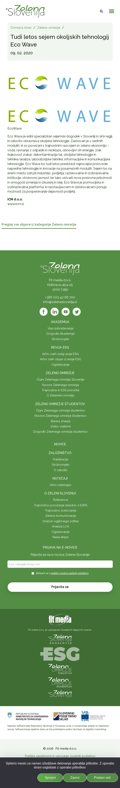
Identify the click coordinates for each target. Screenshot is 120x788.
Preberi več (102, 777)
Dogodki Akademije (61, 333)
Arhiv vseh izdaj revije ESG (60, 354)
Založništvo (60, 453)
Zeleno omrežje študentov (60, 404)
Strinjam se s (62, 573)
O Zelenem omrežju (60, 395)
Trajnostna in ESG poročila (60, 390)
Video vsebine (60, 426)
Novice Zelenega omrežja (60, 385)
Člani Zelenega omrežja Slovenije (60, 379)
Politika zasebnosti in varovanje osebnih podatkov (60, 756)
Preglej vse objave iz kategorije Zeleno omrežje (39, 224)
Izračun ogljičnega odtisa (60, 521)
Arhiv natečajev (60, 485)
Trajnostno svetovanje (60, 510)
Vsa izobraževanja (60, 328)
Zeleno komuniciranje (60, 516)
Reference (60, 500)
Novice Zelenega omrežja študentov (60, 416)
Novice (60, 444)
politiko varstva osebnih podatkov (70, 573)
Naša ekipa (60, 537)
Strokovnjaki (60, 339)
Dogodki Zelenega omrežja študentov (60, 431)
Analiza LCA (60, 526)
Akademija (60, 322)
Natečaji (60, 478)
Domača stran (21, 28)
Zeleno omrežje (48, 28)
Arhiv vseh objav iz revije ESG (60, 359)
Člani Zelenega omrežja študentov (60, 410)
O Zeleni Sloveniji (60, 493)
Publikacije (60, 459)
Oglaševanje (60, 364)
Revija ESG (60, 347)
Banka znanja (60, 421)
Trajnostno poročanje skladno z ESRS (60, 505)
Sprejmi (50, 777)
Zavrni (74, 777)
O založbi (60, 470)
